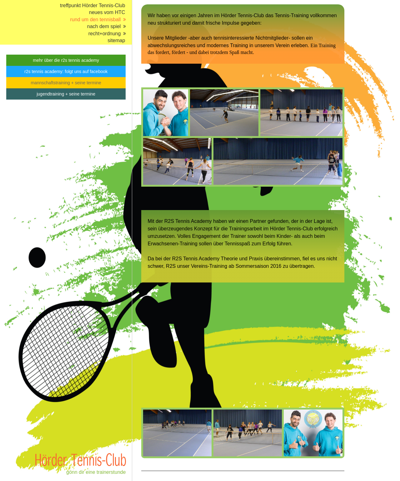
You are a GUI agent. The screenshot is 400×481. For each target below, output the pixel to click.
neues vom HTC (107, 12)
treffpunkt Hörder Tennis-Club (92, 5)
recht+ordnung (104, 33)
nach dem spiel (104, 26)
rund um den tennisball (95, 19)
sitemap (116, 40)
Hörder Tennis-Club (80, 459)
